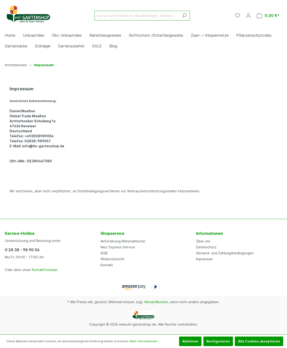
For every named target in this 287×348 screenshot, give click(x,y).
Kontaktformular (44, 270)
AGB (104, 253)
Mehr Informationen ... (145, 341)
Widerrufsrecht (113, 259)
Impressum (204, 259)
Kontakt (107, 265)
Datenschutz (206, 247)
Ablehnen (190, 341)
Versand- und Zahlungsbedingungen (225, 253)
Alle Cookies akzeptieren (259, 341)
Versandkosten (156, 302)
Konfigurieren (218, 341)
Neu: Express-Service (118, 247)
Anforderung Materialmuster (123, 241)
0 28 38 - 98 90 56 (22, 249)
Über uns (203, 241)
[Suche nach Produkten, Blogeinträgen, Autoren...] (137, 15)
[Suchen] (184, 15)
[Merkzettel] (237, 15)
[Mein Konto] (248, 15)
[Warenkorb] (268, 15)
